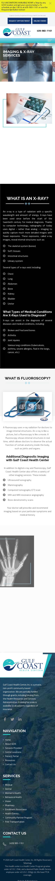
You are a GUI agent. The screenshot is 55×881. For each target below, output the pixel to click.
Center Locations (13, 752)
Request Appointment (19, 20)
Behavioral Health (13, 797)
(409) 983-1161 (16, 843)
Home (8, 739)
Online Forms (40, 20)
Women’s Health (13, 793)
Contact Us (10, 764)
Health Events (12, 813)
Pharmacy (9, 805)
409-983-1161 (44, 30)
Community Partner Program (18, 817)
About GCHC (10, 744)
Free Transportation (14, 821)
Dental (8, 789)
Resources (10, 760)
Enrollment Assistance (16, 809)
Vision (8, 801)
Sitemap (27, 863)
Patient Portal (11, 756)
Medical (8, 785)
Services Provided (13, 748)
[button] (50, 3)
